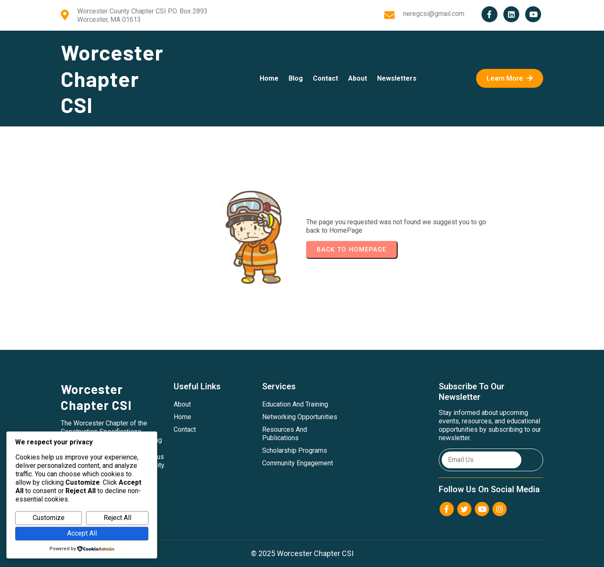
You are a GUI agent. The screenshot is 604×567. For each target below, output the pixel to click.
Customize (49, 518)
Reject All (117, 518)
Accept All (82, 533)
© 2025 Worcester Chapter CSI (302, 553)
